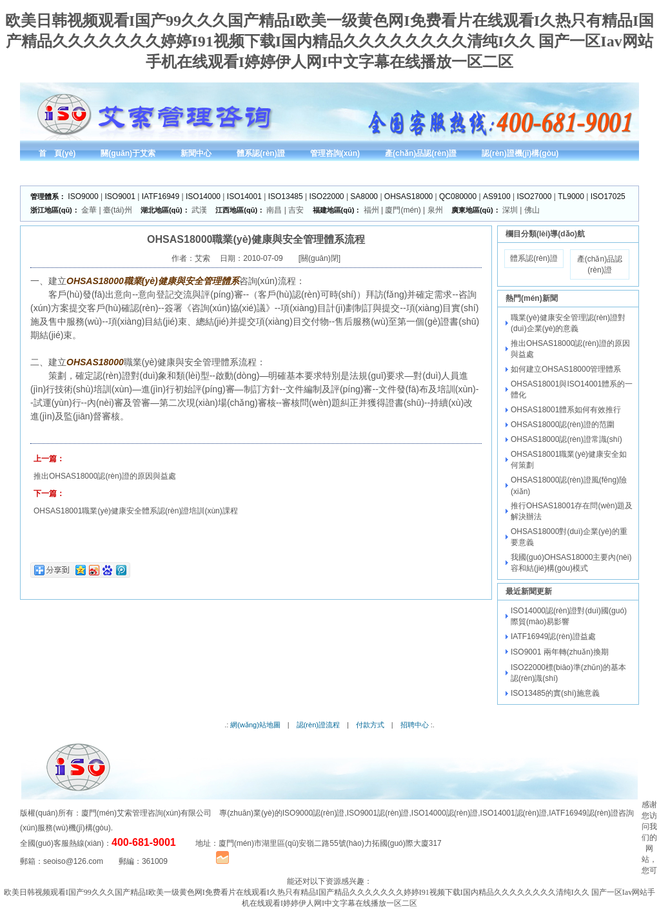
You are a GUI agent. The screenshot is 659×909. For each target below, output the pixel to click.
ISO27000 (533, 196)
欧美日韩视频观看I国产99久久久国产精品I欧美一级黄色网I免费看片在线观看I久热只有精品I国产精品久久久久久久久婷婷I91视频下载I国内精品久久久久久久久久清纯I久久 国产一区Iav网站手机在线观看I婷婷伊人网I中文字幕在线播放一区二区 (329, 41)
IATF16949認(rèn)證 (583, 813)
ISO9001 (120, 196)
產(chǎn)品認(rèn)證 (599, 264)
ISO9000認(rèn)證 (313, 813)
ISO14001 (244, 196)
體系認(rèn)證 (533, 258)
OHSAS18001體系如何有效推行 (566, 409)
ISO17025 (608, 196)
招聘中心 (414, 725)
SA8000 (364, 196)
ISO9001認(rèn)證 (378, 813)
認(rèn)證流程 (318, 725)
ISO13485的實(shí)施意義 (555, 693)
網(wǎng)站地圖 (255, 725)
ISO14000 (203, 196)
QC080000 (458, 196)
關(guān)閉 (319, 258)
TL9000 (571, 196)
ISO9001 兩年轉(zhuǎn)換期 (560, 651)
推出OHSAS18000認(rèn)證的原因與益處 (105, 476)
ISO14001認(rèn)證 (513, 813)
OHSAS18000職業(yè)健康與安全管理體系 (152, 281)
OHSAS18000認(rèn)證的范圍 (563, 424)
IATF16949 (160, 196)
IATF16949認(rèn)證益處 (553, 636)
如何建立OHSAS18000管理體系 (566, 369)
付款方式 (370, 725)
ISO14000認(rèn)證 (444, 813)
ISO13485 (285, 196)
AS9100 (497, 196)
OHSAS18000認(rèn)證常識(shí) (566, 439)
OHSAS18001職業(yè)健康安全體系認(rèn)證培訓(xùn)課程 (136, 510)
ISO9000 (83, 196)
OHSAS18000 (408, 196)
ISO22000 (327, 196)
